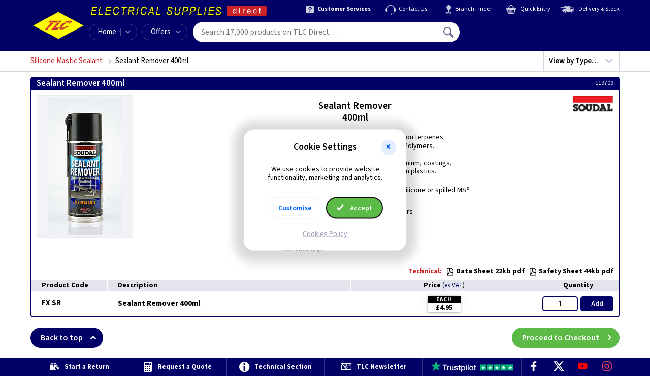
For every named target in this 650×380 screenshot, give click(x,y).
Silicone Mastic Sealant (66, 60)
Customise (295, 208)
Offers (166, 31)
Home (107, 31)
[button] (388, 147)
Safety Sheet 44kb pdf (571, 271)
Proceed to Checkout (571, 338)
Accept (354, 208)
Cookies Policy (325, 234)
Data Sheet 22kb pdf (485, 271)
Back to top (72, 338)
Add (597, 304)
